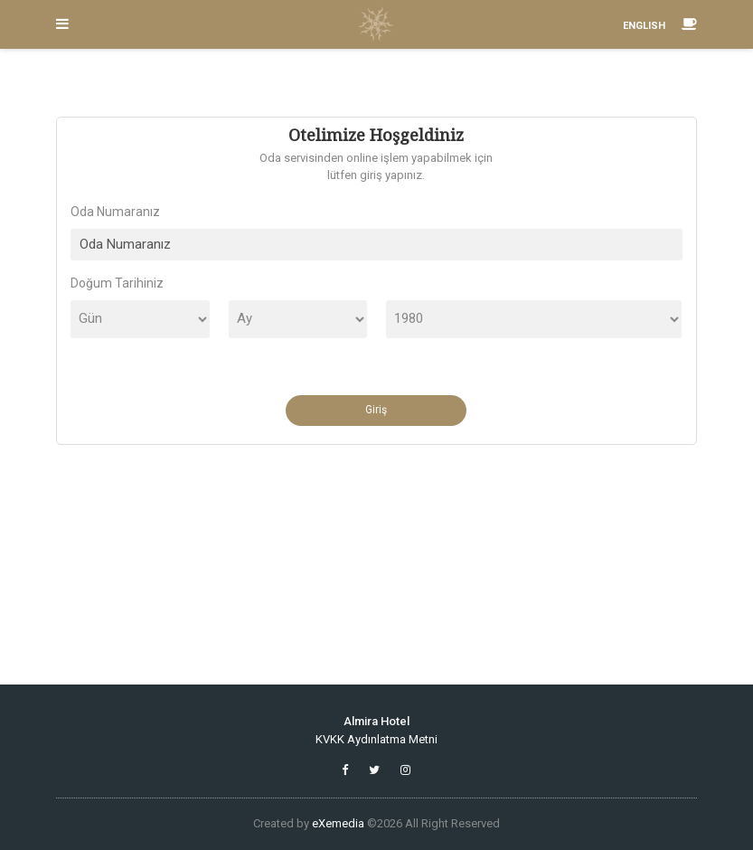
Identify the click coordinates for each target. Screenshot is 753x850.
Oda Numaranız (115, 211)
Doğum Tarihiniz (117, 283)
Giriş (376, 409)
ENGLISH (644, 26)
